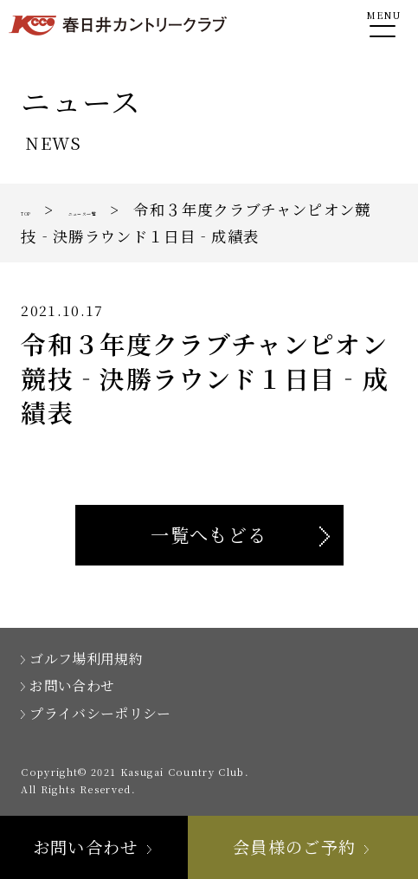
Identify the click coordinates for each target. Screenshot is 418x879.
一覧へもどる (209, 534)
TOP (39, 209)
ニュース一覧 (142, 209)
